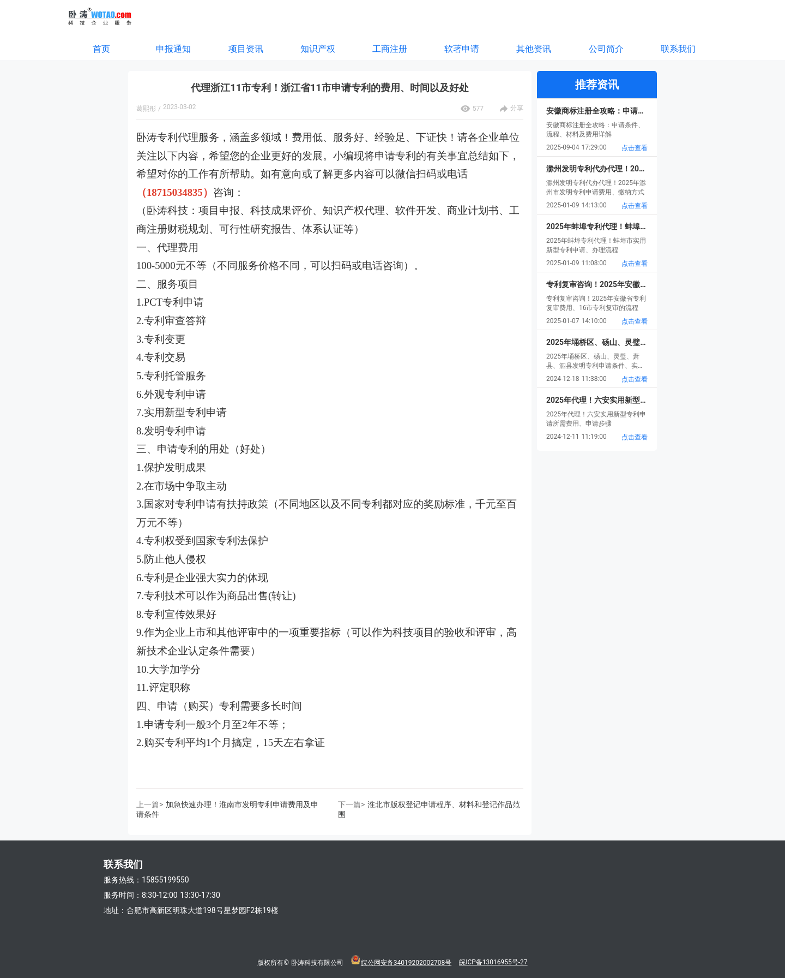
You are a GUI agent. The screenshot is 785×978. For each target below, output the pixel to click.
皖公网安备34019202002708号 (406, 962)
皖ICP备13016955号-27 (493, 962)
